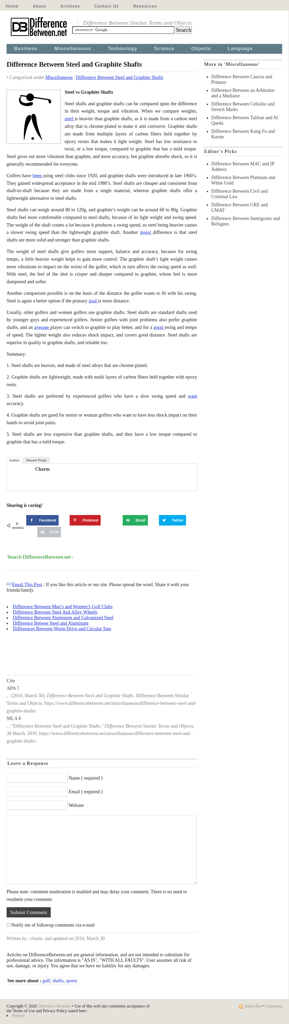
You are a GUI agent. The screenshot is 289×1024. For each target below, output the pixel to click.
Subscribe (253, 1006)
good (158, 327)
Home (12, 6)
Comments (273, 1006)
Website (76, 805)
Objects (201, 48)
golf (46, 980)
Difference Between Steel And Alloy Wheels (55, 612)
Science (164, 48)
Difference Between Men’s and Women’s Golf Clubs (63, 606)
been (38, 175)
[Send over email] (135, 520)
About (39, 6)
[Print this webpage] (49, 532)
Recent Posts (36, 460)
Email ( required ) (85, 791)
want (192, 396)
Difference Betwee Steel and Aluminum (51, 623)
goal (93, 300)
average (42, 327)
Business (26, 48)
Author (14, 460)
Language (240, 48)
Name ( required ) (85, 778)
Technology (122, 48)
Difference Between (54, 1006)
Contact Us (106, 6)
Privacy (18, 1015)
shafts (58, 980)
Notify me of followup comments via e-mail (53, 925)
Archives (70, 6)
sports (71, 980)
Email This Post (27, 584)
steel (70, 118)
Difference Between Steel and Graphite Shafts (119, 77)
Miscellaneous (72, 48)
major (146, 232)
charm (42, 469)
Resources (145, 6)
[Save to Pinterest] (85, 520)
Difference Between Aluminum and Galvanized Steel (63, 617)
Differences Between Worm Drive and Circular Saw (62, 628)
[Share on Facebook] (42, 520)
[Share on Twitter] (172, 520)
